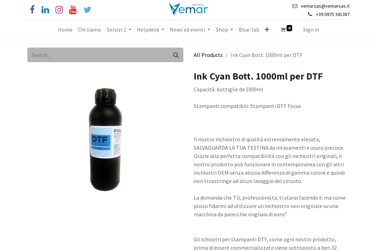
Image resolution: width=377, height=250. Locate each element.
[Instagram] (59, 10)
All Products (208, 54)
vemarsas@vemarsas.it (325, 6)
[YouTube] (73, 10)
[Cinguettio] (87, 10)
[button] (267, 29)
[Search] (176, 55)
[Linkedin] (45, 10)
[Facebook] (32, 10)
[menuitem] (65, 29)
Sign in (311, 29)
